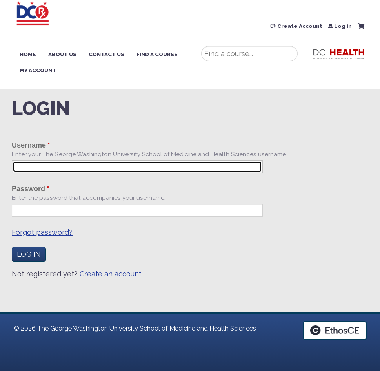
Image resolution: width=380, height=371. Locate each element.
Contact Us (106, 54)
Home (28, 54)
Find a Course (157, 54)
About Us (62, 54)
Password (28, 189)
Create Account (299, 26)
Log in (343, 26)
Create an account (111, 274)
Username (29, 145)
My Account (38, 70)
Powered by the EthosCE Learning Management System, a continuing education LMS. (335, 330)
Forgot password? (42, 232)
